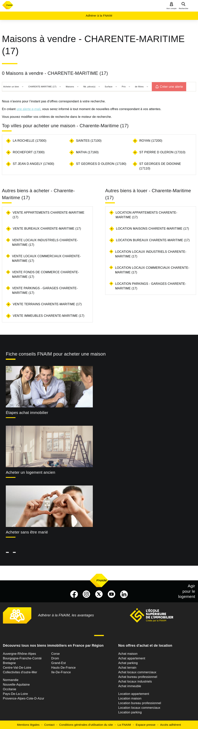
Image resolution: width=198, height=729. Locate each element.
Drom (55, 658)
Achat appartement (131, 658)
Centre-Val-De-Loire (17, 667)
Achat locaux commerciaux (137, 672)
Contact (49, 724)
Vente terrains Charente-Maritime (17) (47, 304)
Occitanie (9, 689)
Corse (55, 653)
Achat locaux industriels (135, 681)
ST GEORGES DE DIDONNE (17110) (160, 166)
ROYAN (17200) (150, 140)
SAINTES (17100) (89, 140)
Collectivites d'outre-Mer (20, 672)
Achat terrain (127, 667)
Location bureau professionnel (139, 703)
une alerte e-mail (28, 109)
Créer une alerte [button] (171, 86)
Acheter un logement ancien (30, 472)
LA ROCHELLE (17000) (29, 140)
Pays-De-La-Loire (15, 693)
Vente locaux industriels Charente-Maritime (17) (45, 242)
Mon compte (171, 8)
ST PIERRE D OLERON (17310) (162, 152)
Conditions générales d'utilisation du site (86, 724)
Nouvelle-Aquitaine (16, 684)
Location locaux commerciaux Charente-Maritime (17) (152, 270)
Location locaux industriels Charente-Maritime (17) (150, 254)
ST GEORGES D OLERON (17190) (101, 163)
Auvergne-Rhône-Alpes (19, 653)
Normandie (11, 680)
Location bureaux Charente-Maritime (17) (153, 240)
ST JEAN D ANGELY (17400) (33, 163)
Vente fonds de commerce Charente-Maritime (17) (45, 274)
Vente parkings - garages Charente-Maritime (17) (45, 290)
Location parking (130, 712)
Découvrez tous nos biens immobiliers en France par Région (53, 645)
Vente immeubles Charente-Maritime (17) (48, 315)
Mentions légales (28, 724)
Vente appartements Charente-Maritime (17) (48, 215)
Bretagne (9, 663)
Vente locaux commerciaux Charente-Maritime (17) (46, 258)
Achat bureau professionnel (137, 676)
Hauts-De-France (63, 667)
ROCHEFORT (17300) (29, 152)
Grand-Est (58, 663)
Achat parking (128, 663)
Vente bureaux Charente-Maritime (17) (47, 228)
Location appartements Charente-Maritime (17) (146, 215)
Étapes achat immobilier (27, 412)
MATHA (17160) (87, 152)
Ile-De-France (61, 672)
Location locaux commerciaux (139, 707)
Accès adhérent (170, 724)
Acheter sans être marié (27, 532)
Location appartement (133, 693)
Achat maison (127, 653)
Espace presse (145, 724)
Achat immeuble (129, 686)
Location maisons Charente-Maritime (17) (152, 228)
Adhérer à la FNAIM (99, 15)
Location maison (129, 698)
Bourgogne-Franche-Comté (22, 658)
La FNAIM (124, 724)
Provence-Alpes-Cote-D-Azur (23, 698)
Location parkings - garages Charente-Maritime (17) (150, 286)
